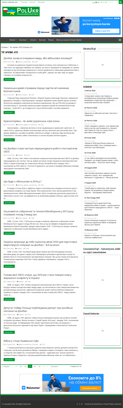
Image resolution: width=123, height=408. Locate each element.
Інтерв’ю (33, 40)
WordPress (98, 404)
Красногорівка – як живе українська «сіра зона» (32, 121)
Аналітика (22, 40)
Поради (51, 40)
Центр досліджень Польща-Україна (69, 40)
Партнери (41, 2)
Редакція (24, 2)
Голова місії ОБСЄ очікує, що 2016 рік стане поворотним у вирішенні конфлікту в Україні (37, 276)
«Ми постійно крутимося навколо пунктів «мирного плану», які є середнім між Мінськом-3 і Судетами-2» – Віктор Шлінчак (101, 175)
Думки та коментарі (24, 62)
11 (25, 366)
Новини (12, 40)
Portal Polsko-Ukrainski (112, 404)
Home (5, 39)
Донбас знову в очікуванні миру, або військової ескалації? (38, 58)
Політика (35, 344)
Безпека (20, 125)
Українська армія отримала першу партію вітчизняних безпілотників (36, 89)
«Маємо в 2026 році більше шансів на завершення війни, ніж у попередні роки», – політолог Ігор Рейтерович (101, 145)
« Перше (5, 366)
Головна (4, 47)
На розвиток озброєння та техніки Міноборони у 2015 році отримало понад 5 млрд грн (39, 213)
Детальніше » (9, 79)
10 (21, 366)
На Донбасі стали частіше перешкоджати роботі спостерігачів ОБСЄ (40, 150)
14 (39, 366)
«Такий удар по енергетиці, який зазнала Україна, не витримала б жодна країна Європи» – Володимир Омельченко (100, 190)
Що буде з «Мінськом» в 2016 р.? (22, 181)
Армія (20, 95)
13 (35, 366)
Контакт (32, 2)
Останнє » (55, 366)
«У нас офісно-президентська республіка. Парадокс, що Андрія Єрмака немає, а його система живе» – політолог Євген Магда (101, 160)
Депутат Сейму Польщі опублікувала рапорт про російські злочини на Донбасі (38, 309)
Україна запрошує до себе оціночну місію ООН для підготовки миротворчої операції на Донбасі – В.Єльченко (40, 243)
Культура (42, 40)
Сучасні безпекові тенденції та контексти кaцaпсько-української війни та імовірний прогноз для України (100, 222)
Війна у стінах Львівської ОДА (21, 340)
